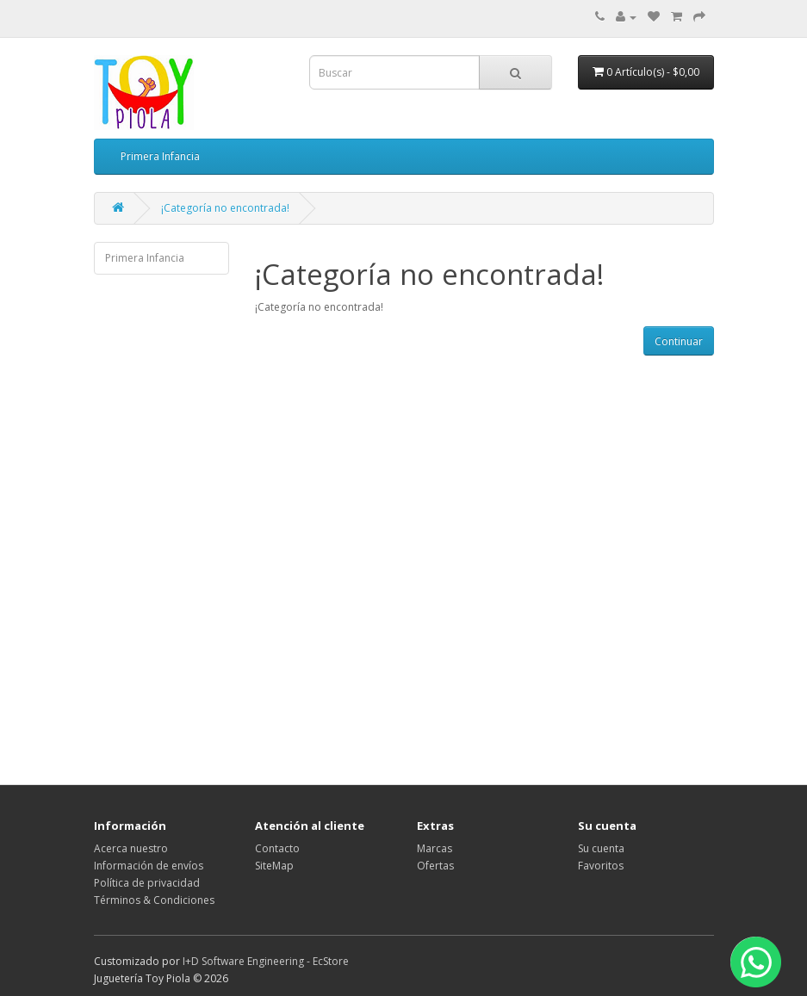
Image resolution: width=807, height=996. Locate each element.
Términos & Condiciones (154, 900)
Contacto (277, 848)
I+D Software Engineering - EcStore (266, 961)
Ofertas (435, 865)
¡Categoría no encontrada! (225, 208)
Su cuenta (601, 848)
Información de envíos (148, 865)
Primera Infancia (160, 156)
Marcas (434, 848)
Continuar (679, 341)
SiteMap (274, 865)
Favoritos (601, 865)
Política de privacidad (147, 882)
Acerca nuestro (131, 848)
